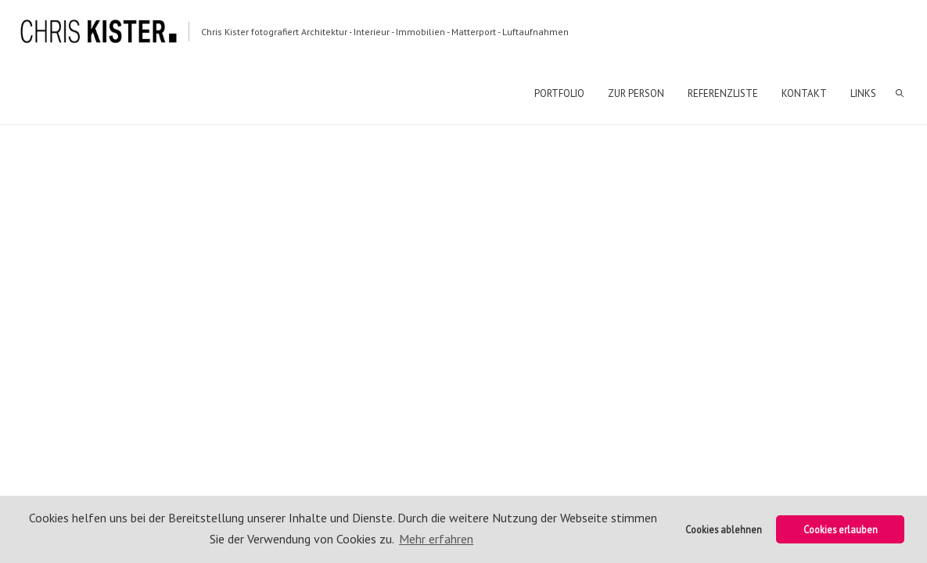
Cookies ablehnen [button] (723, 529)
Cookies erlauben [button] (840, 529)
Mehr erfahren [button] (436, 539)
